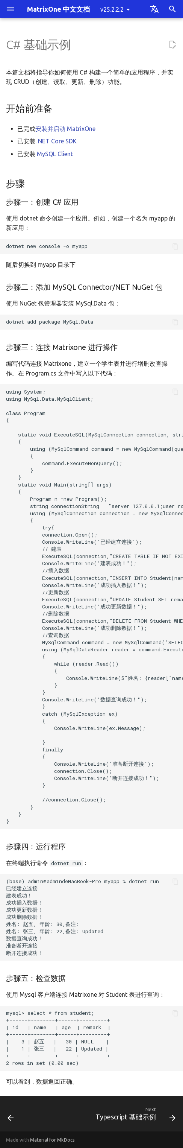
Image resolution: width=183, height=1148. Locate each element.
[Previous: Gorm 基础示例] (11, 1116)
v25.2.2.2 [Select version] (112, 9)
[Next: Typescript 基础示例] (134, 1116)
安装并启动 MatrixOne (65, 128)
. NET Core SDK (56, 141)
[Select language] (154, 9)
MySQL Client (55, 154)
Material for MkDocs (52, 1139)
